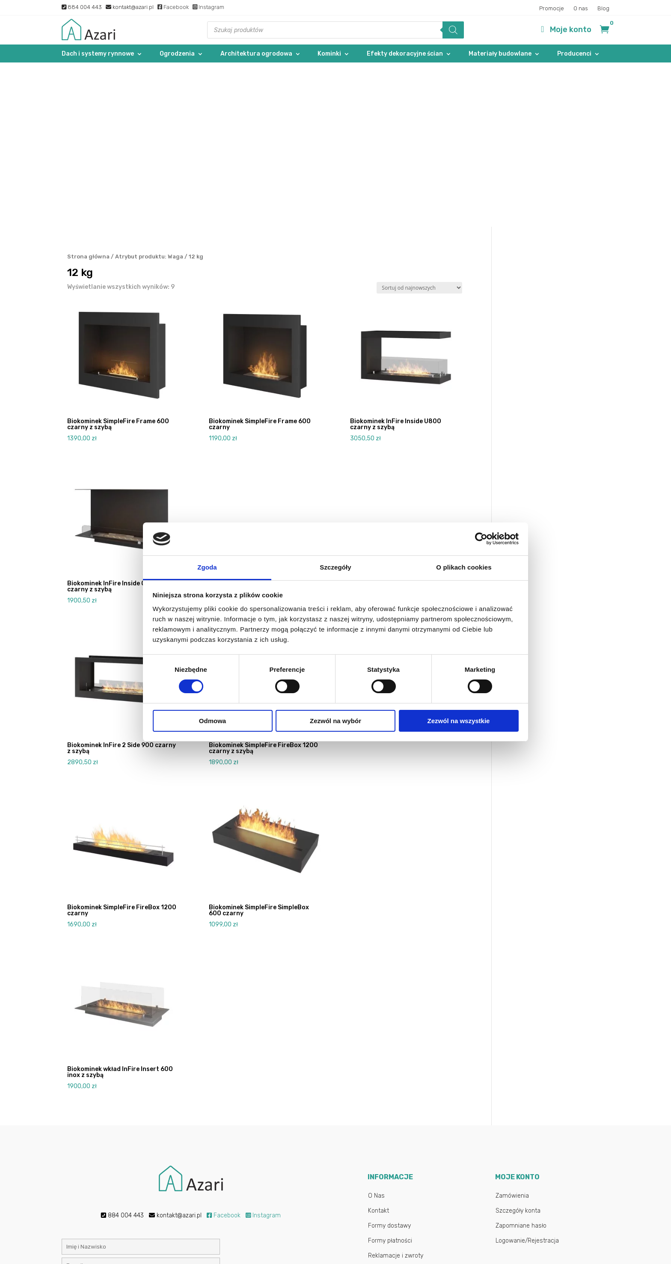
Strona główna (88, 92)
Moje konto (570, 29)
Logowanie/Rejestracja (527, 1076)
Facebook (173, 7)
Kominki (329, 54)
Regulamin (382, 1106)
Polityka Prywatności (396, 1121)
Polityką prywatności (270, 1175)
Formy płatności (390, 1076)
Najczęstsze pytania (396, 1136)
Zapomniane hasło (521, 1061)
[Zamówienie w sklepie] (419, 124)
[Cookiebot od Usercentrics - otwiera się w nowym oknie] (481, 538)
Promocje (551, 9)
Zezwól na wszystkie (459, 720)
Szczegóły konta (518, 1046)
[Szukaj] (453, 30)
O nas (580, 9)
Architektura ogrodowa (256, 54)
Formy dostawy (389, 1061)
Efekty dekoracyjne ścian (405, 54)
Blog (603, 9)
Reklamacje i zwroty (395, 1091)
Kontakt (378, 1046)
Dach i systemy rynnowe (98, 54)
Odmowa (212, 720)
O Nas (376, 1031)
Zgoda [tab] (207, 567)
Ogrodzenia (177, 54)
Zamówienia (512, 1031)
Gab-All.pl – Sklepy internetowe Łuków (392, 1249)
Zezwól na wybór (335, 720)
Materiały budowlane (500, 54)
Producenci (574, 54)
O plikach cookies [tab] (463, 567)
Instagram (208, 7)
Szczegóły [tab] (335, 567)
